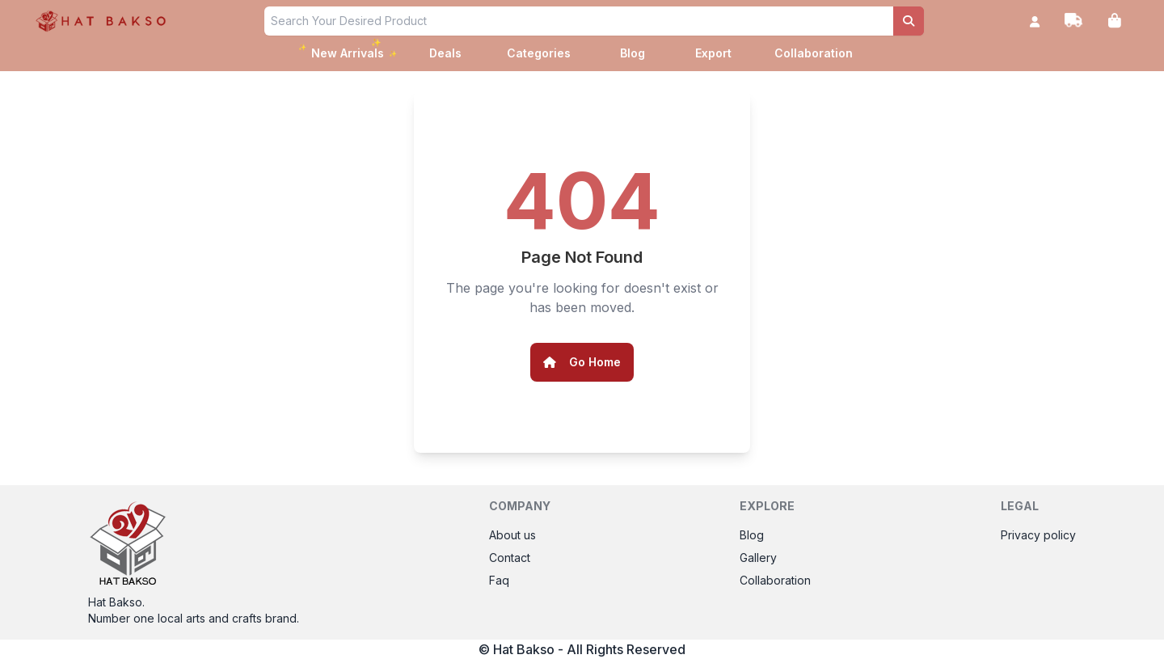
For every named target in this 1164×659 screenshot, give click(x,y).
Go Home (582, 362)
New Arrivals (347, 51)
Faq (499, 580)
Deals (445, 53)
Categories (539, 53)
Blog (632, 53)
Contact (509, 557)
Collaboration (813, 53)
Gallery (758, 557)
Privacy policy (1038, 535)
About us (512, 535)
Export (713, 53)
